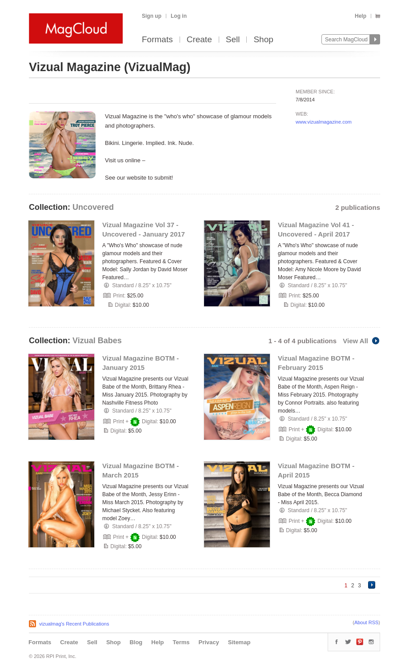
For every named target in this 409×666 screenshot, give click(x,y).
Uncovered (93, 207)
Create (199, 40)
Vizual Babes (97, 340)
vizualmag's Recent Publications (74, 623)
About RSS (366, 622)
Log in (179, 16)
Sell (233, 40)
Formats (157, 40)
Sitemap (239, 642)
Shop (263, 40)
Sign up (151, 16)
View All (361, 341)
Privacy (209, 642)
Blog (135, 642)
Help (360, 16)
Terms (180, 642)
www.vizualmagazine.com (324, 121)
